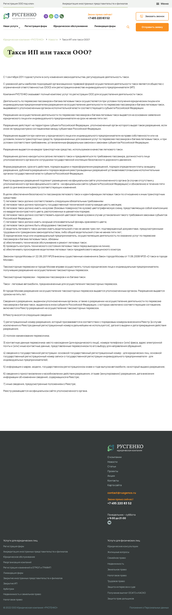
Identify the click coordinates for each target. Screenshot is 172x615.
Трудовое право (116, 581)
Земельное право (117, 569)
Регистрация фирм (36, 26)
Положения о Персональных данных (149, 607)
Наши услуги (10, 26)
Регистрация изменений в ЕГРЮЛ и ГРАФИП (27, 567)
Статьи (111, 466)
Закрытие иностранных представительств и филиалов (33, 578)
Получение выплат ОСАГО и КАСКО (126, 593)
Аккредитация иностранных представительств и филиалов (95, 3)
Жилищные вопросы (118, 552)
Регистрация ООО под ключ (18, 3)
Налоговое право (12, 599)
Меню (162, 3)
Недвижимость (115, 563)
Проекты (112, 471)
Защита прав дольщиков (120, 598)
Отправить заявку (152, 27)
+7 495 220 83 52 (99, 18)
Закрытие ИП (10, 583)
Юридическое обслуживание (70, 26)
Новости (112, 462)
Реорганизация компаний (17, 562)
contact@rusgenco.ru (121, 493)
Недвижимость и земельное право (22, 594)
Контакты (113, 480)
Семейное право (116, 558)
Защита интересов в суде (121, 587)
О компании (114, 457)
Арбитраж (8, 589)
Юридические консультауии (122, 546)
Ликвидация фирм (105, 26)
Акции (111, 476)
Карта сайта (114, 485)
